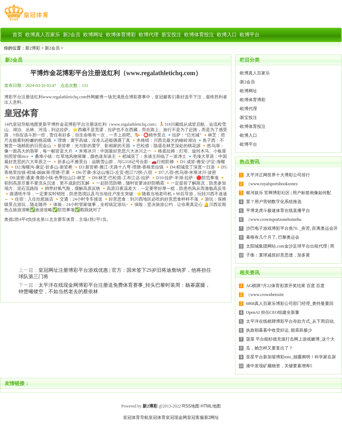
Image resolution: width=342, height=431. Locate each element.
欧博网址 (248, 90)
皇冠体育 (157, 417)
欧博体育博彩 (253, 99)
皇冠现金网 (176, 417)
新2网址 (211, 417)
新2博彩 (32, 48)
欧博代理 (248, 108)
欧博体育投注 (253, 126)
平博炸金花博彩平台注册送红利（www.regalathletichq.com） (116, 73)
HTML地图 (211, 406)
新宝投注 (248, 117)
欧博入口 (248, 135)
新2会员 (52, 48)
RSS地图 (190, 406)
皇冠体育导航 (136, 417)
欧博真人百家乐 (255, 73)
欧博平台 (248, 144)
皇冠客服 (195, 417)
